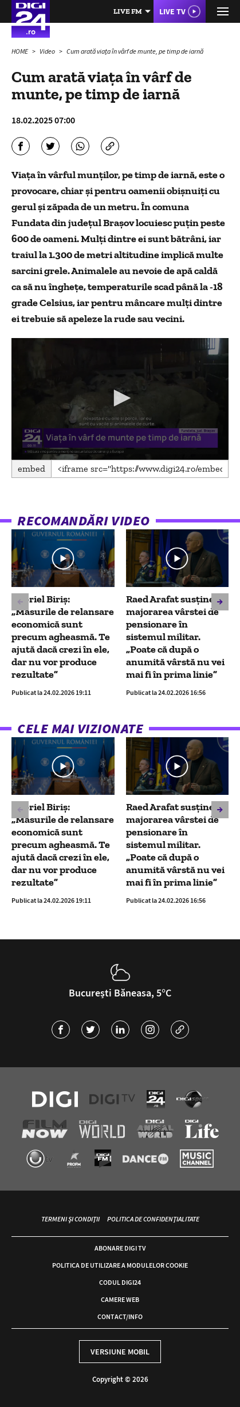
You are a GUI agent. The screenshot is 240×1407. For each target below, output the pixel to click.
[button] (120, 398)
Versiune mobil (120, 1351)
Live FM (127, 11)
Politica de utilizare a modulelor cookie (120, 1265)
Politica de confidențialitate (153, 1219)
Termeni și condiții (70, 1219)
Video (48, 51)
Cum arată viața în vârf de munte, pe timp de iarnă (134, 51)
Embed (31, 468)
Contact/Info (120, 1316)
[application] (120, 399)
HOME (20, 51)
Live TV (172, 11)
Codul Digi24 (120, 1282)
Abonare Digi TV (120, 1248)
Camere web (120, 1299)
